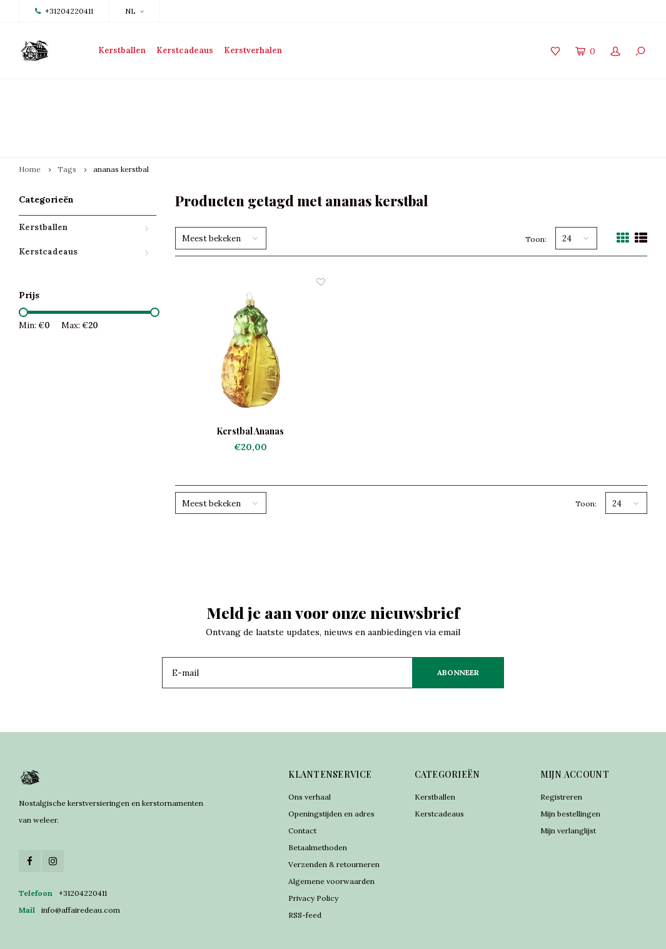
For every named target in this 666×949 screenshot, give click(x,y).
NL (134, 11)
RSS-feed (304, 870)
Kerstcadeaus (184, 50)
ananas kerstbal (121, 124)
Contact (302, 785)
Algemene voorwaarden (331, 836)
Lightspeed (251, 930)
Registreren (561, 751)
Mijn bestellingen (570, 768)
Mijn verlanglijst (568, 785)
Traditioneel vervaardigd (225, 95)
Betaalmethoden (317, 802)
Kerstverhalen (253, 50)
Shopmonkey (330, 930)
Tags (67, 124)
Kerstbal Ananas (250, 386)
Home (30, 124)
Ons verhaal (309, 751)
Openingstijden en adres (331, 768)
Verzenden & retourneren (334, 819)
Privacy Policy (313, 853)
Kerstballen (122, 50)
